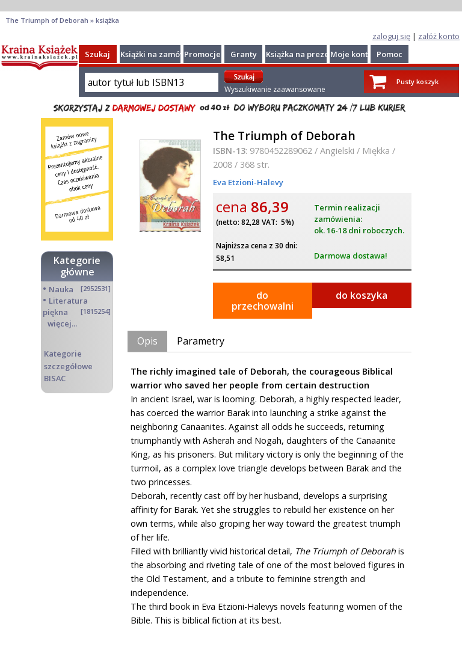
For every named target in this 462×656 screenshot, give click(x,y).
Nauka (61, 289)
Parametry (200, 341)
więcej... (62, 323)
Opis (147, 341)
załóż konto (439, 36)
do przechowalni (263, 301)
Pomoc (389, 54)
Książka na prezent (301, 54)
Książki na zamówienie (162, 54)
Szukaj (97, 54)
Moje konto (351, 54)
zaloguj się (391, 36)
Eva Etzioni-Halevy (248, 182)
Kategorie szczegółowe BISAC (68, 365)
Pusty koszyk (417, 81)
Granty (243, 54)
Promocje (202, 54)
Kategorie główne (77, 266)
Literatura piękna (65, 306)
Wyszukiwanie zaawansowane (274, 89)
